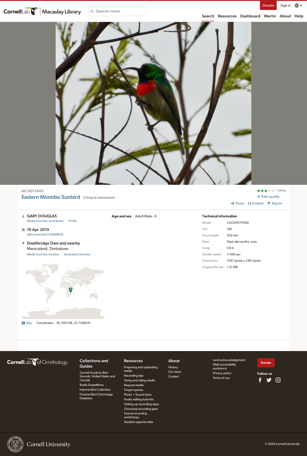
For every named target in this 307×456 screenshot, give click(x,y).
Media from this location (43, 254)
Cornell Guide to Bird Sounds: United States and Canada (97, 376)
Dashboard (250, 16)
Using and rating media (139, 380)
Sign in (285, 5)
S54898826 (45, 234)
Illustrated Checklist (77, 254)
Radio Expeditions (92, 385)
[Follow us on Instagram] (278, 380)
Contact (173, 376)
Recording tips (133, 375)
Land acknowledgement (229, 360)
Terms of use (221, 378)
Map (26, 323)
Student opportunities (138, 422)
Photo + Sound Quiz (137, 394)
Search (208, 16)
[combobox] (121, 11)
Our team (174, 371)
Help (299, 16)
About (285, 16)
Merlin (270, 16)
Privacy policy (222, 373)
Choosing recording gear (141, 409)
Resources (227, 16)
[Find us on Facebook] (260, 380)
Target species (133, 390)
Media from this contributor (45, 221)
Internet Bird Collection (95, 389)
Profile (72, 221)
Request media (134, 385)
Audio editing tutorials (139, 399)
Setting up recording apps (141, 404)
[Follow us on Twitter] (269, 380)
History (173, 367)
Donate (268, 5)
